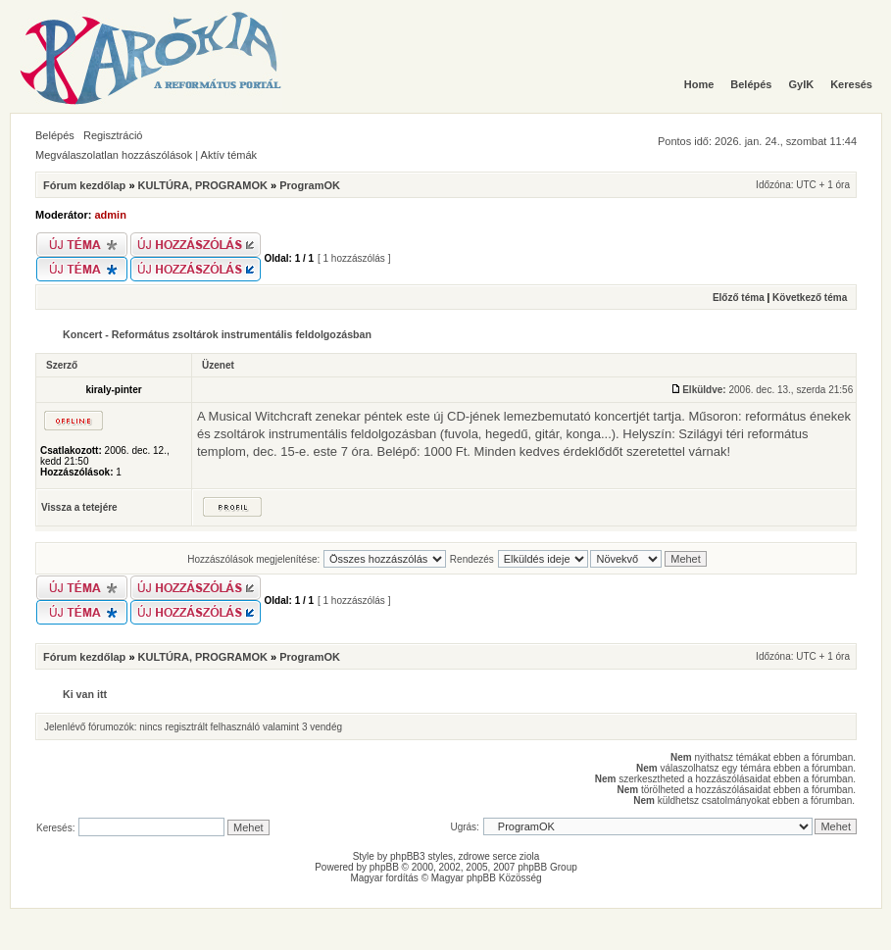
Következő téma (809, 297)
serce (505, 856)
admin (110, 215)
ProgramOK (309, 185)
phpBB (384, 867)
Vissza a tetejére (79, 507)
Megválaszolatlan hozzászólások (113, 155)
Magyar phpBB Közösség (486, 878)
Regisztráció (113, 135)
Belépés (54, 135)
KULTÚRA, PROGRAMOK (203, 185)
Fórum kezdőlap (84, 185)
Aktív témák (229, 155)
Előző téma (739, 297)
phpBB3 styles (421, 856)
